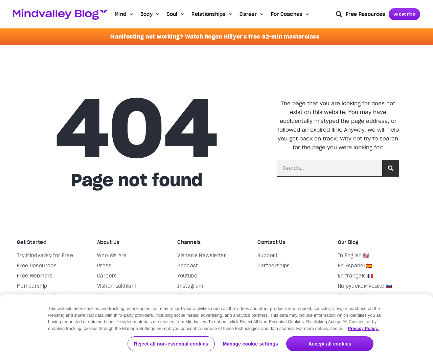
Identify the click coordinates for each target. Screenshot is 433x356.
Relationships (211, 14)
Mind (124, 14)
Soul (175, 14)
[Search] (390, 168)
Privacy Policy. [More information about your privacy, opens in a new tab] (363, 344)
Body (149, 14)
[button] (339, 14)
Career (251, 14)
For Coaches (290, 14)
